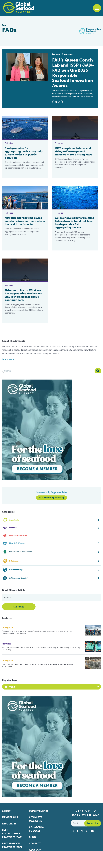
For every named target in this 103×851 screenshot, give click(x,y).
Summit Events (38, 811)
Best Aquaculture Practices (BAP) (12, 833)
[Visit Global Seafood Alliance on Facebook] (78, 831)
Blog (32, 837)
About (6, 811)
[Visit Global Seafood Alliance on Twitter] (82, 831)
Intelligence (7, 627)
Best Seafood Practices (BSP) (12, 845)
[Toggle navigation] (97, 8)
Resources (9, 823)
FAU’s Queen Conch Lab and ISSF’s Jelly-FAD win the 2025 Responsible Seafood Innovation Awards (73, 72)
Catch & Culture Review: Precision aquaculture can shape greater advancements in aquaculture (37, 665)
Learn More (8, 359)
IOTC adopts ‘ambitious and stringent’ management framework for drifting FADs (73, 151)
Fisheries (6, 643)
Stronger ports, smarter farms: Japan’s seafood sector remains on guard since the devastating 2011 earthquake (37, 632)
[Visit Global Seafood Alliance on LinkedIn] (87, 831)
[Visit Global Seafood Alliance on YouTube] (92, 831)
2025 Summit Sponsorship (51, 497)
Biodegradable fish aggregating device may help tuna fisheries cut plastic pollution (24, 152)
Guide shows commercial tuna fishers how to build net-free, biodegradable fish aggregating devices (74, 222)
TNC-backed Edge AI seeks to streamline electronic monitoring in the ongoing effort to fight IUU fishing (42, 648)
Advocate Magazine (35, 819)
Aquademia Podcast (36, 829)
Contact (35, 843)
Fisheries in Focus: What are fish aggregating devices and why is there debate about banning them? (23, 295)
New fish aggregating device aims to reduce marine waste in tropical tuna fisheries (25, 221)
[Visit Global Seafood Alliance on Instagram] (73, 831)
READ (57, 102)
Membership (10, 817)
